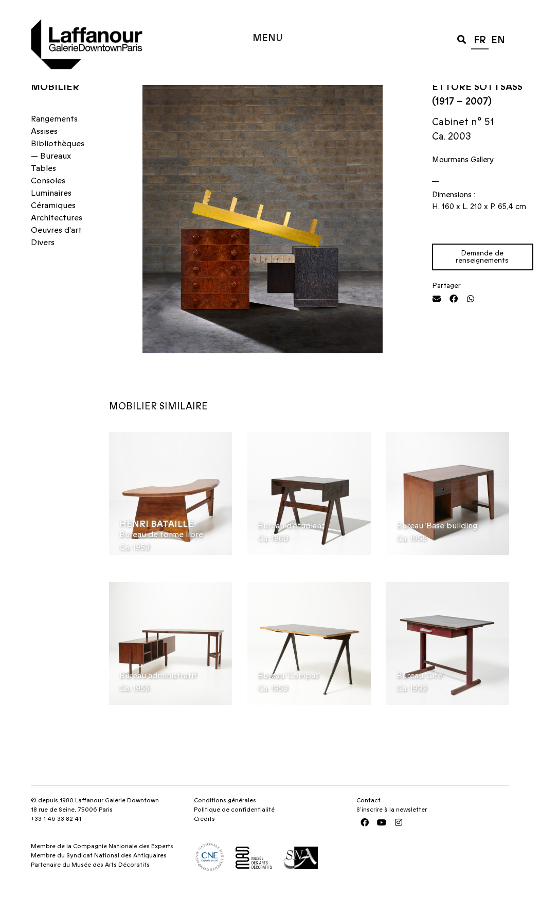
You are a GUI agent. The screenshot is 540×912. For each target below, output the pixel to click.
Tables (43, 188)
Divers (43, 263)
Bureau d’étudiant (291, 546)
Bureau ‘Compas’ (289, 696)
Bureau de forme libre (161, 554)
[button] (461, 39)
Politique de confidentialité (234, 830)
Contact (368, 821)
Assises (44, 151)
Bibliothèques (57, 164)
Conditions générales (225, 821)
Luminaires (51, 213)
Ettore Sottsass (477, 107)
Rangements (54, 139)
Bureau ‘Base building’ (438, 546)
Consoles (48, 201)
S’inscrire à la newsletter (391, 830)
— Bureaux (51, 176)
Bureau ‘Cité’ (420, 696)
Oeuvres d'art (56, 250)
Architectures (56, 238)
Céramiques (53, 225)
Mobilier (55, 107)
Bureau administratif (158, 696)
